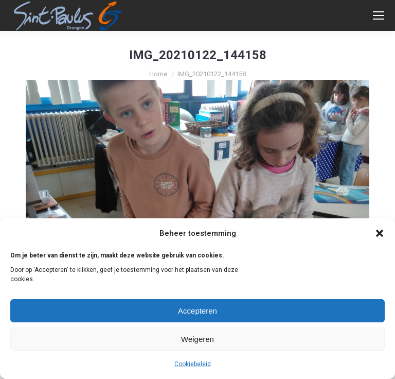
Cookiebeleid (192, 364)
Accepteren (197, 310)
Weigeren (197, 339)
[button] (379, 233)
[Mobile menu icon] (378, 15)
